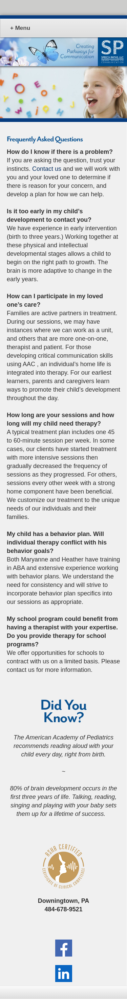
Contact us (46, 168)
